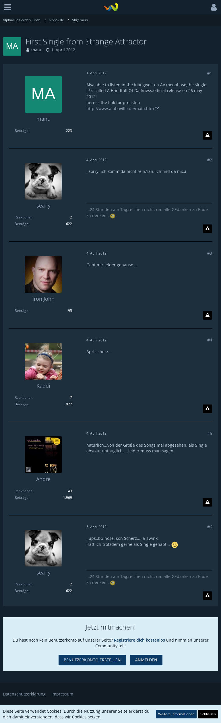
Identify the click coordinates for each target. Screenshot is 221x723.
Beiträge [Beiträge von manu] (21, 130)
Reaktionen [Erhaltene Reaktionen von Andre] (23, 490)
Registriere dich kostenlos (139, 640)
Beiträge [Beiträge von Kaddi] (21, 404)
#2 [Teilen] (209, 160)
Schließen (208, 714)
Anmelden (146, 660)
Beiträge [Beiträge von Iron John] (21, 310)
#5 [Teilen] (209, 433)
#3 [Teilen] (209, 253)
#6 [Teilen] (209, 526)
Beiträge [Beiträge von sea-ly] (21, 223)
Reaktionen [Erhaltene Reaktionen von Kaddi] (23, 397)
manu (36, 49)
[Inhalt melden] (207, 135)
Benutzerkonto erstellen (92, 660)
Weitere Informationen (176, 714)
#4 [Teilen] (209, 340)
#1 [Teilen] (209, 73)
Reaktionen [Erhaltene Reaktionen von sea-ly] (23, 217)
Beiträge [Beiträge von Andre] (21, 497)
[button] (8, 7)
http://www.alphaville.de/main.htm (120, 108)
